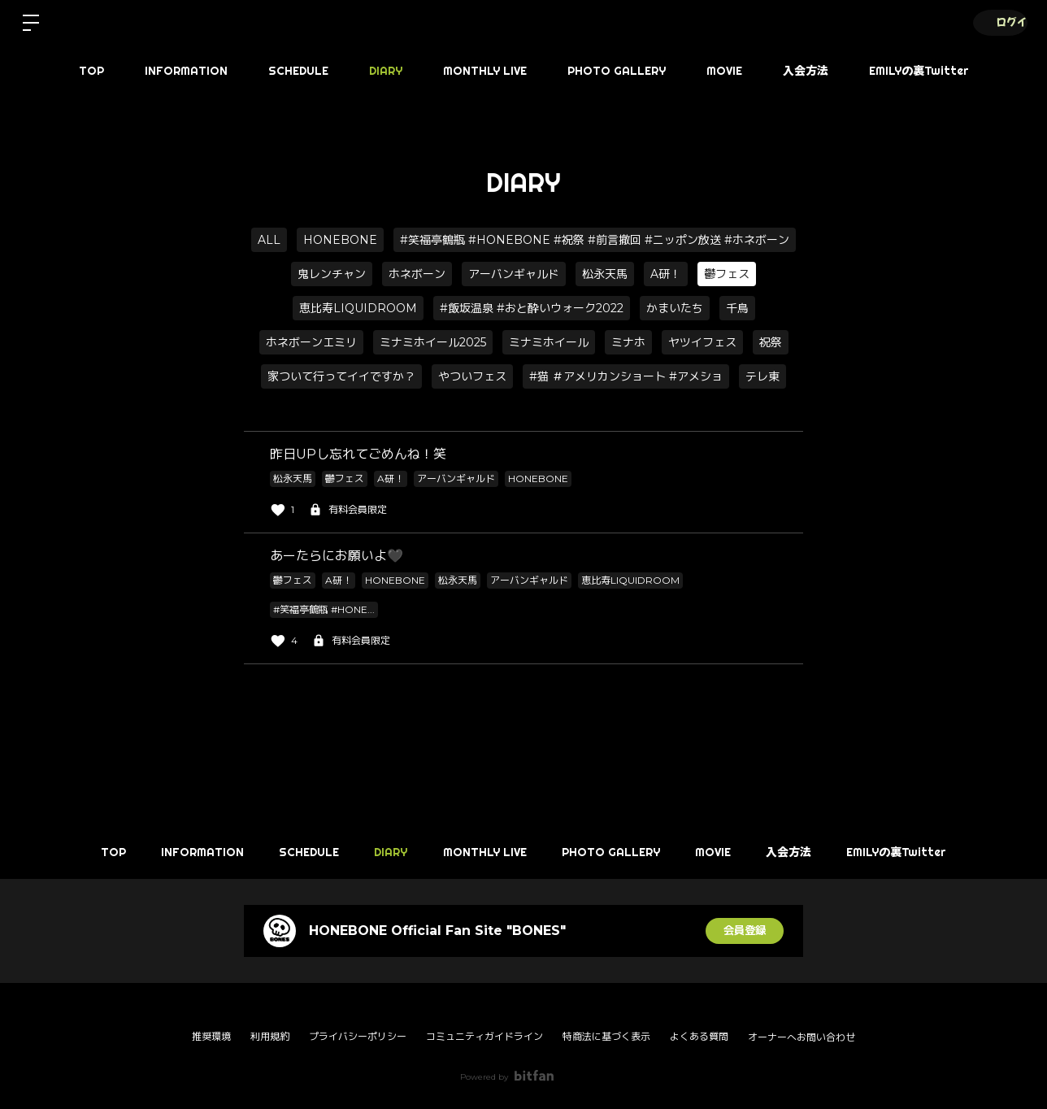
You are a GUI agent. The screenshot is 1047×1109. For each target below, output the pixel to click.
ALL (269, 240)
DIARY (385, 70)
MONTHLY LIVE (485, 70)
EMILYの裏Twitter (919, 70)
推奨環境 (211, 1036)
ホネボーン (417, 274)
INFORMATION (186, 70)
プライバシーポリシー (357, 1036)
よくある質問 (699, 1036)
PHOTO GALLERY (616, 70)
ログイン (998, 22)
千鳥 (737, 308)
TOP (91, 70)
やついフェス (472, 376)
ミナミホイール (549, 342)
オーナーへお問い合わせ (801, 1037)
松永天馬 (605, 274)
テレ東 (762, 376)
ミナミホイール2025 (433, 342)
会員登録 (744, 931)
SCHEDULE (298, 70)
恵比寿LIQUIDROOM (358, 308)
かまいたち (674, 308)
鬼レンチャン (332, 274)
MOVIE (724, 70)
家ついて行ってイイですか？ (341, 376)
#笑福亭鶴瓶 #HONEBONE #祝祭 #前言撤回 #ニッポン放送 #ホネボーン (594, 240)
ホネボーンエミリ (311, 342)
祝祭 (770, 342)
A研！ (665, 274)
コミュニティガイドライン (484, 1036)
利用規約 (269, 1036)
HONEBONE (340, 240)
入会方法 (805, 70)
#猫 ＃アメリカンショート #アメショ (626, 376)
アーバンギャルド (513, 274)
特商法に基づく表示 (606, 1036)
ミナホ (628, 342)
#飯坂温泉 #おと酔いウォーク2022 (531, 308)
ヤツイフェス (702, 342)
